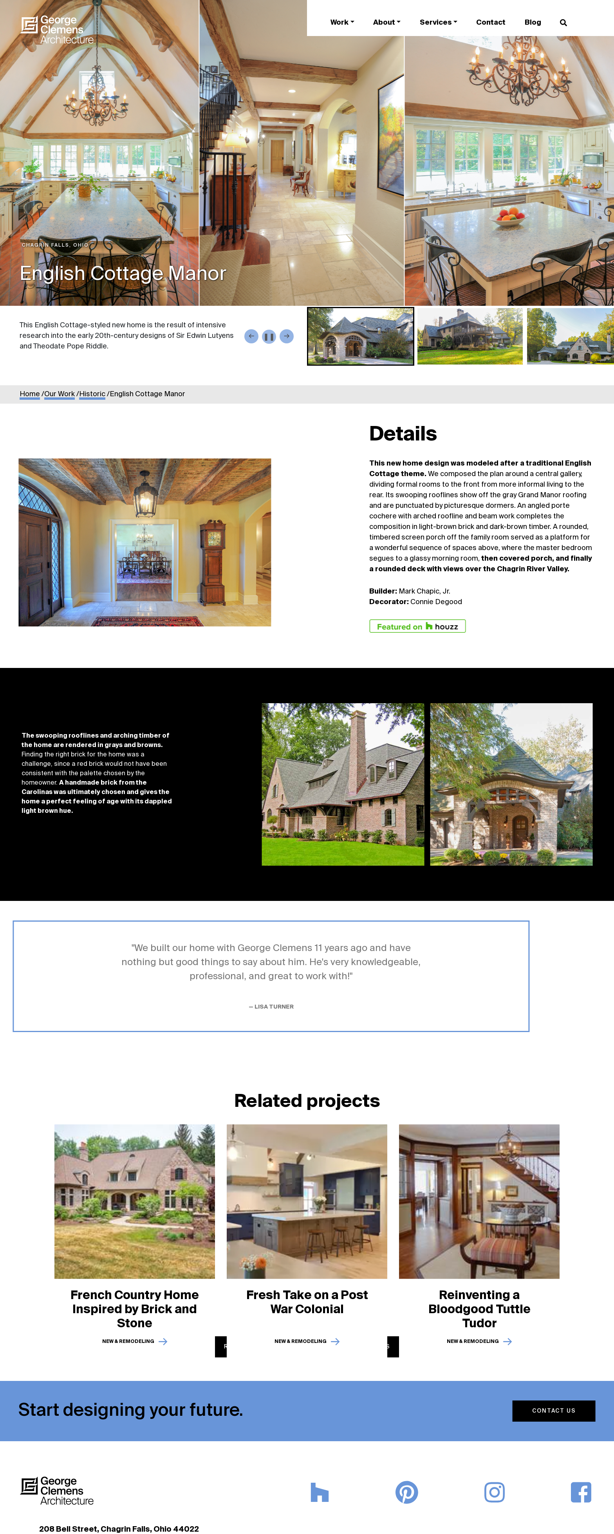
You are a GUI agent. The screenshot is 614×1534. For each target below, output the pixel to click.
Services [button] (436, 22)
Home (30, 394)
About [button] (384, 22)
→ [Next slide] (286, 335)
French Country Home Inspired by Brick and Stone (134, 1306)
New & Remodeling (128, 1337)
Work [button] (339, 22)
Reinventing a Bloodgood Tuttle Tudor (479, 1306)
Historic (92, 394)
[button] (360, 336)
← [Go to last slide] (251, 335)
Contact (491, 22)
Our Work (59, 394)
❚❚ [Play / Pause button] (269, 337)
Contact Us (550, 1411)
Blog (533, 22)
